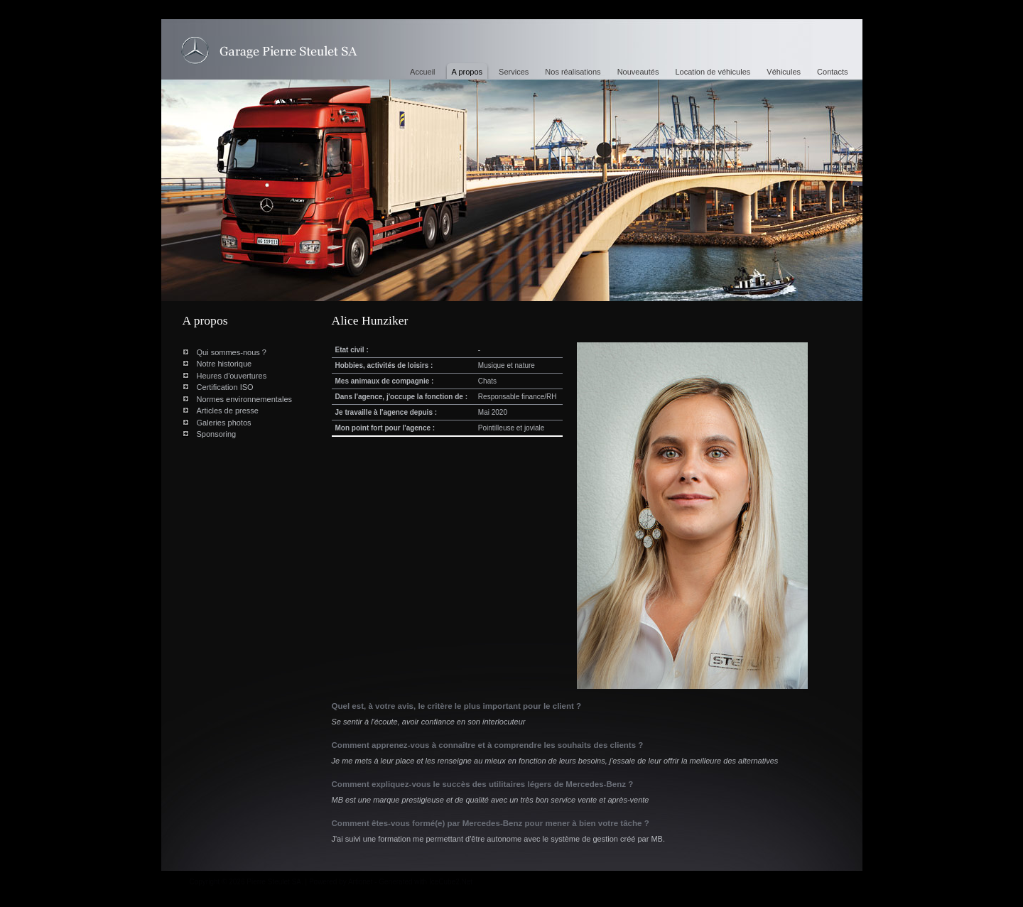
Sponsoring (217, 434)
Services (514, 71)
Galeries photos (224, 422)
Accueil (422, 71)
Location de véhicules (712, 71)
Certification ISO (225, 387)
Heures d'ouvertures (232, 375)
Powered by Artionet (341, 882)
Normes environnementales (245, 399)
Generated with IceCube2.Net (425, 882)
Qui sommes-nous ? (231, 352)
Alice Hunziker (269, 51)
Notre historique (224, 363)
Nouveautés (638, 71)
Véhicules (784, 71)
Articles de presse (228, 410)
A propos (467, 71)
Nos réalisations (572, 71)
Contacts (832, 71)
